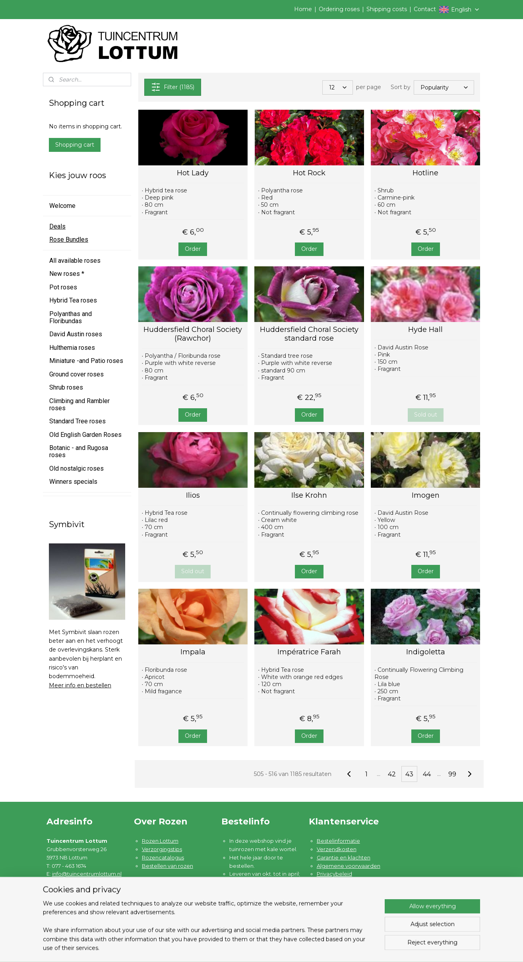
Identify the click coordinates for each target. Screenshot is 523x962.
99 (452, 774)
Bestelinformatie (338, 841)
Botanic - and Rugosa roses (78, 451)
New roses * (66, 273)
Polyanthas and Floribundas (70, 317)
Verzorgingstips (162, 849)
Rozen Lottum (160, 841)
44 (427, 774)
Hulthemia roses (72, 347)
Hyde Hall (425, 330)
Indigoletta (425, 652)
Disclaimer (330, 882)
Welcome (62, 205)
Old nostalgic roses (76, 468)
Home (303, 9)
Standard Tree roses (77, 421)
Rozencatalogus (163, 857)
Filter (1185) (172, 87)
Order (193, 248)
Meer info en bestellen (80, 685)
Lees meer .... (246, 915)
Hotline (425, 173)
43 (409, 774)
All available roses (75, 260)
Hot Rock (309, 173)
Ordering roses (339, 9)
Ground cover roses (76, 374)
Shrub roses (66, 387)
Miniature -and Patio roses (86, 361)
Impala (192, 652)
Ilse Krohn (309, 495)
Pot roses (63, 287)
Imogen (425, 495)
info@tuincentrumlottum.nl (87, 874)
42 (392, 774)
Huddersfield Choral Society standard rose (309, 334)
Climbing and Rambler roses (79, 404)
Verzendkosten (336, 849)
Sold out (425, 414)
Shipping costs (386, 9)
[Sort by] (444, 87)
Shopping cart (74, 144)
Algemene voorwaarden (348, 866)
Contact (425, 9)
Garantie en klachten (343, 857)
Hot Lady (193, 173)
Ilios (193, 495)
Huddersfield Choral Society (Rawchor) (192, 334)
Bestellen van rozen (167, 866)
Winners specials (73, 481)
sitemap (295, 947)
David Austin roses (75, 334)
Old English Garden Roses (85, 434)
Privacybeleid (334, 874)
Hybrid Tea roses (73, 300)
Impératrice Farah (309, 652)
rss (309, 947)
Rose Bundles (68, 239)
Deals (57, 226)
